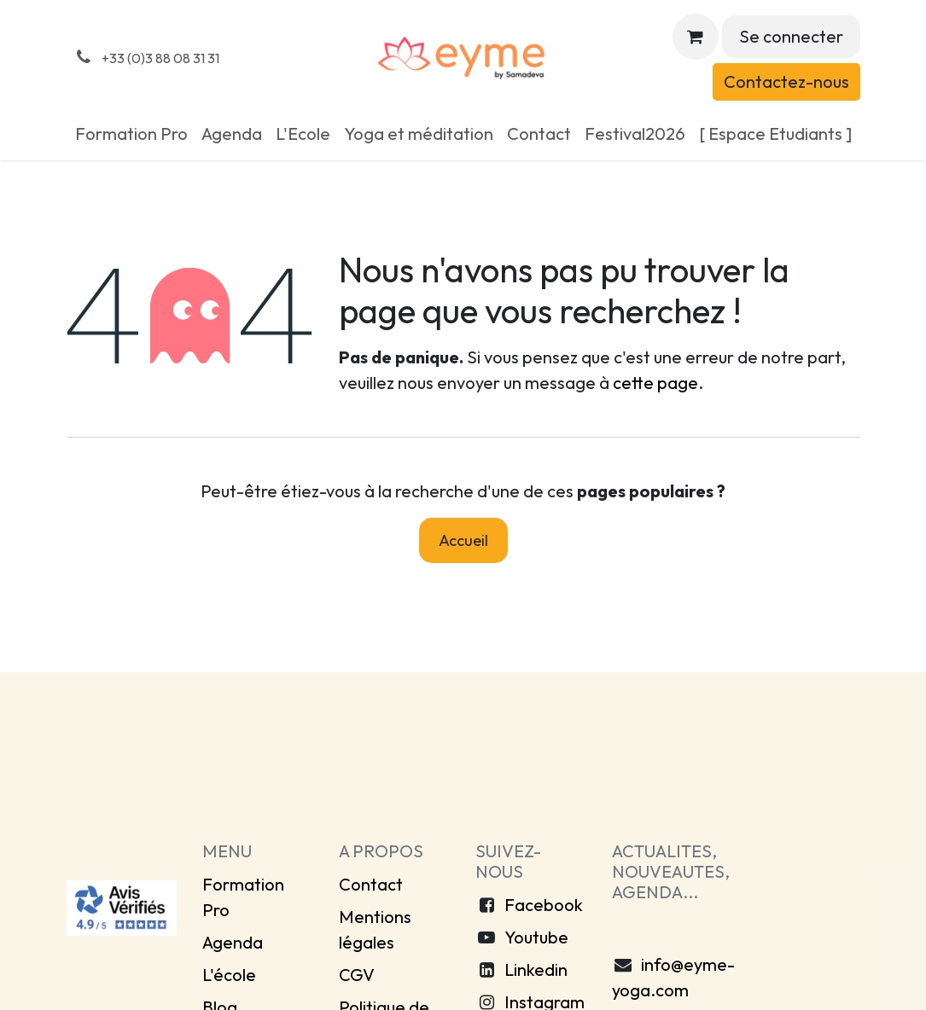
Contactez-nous (786, 81)
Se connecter (791, 36)
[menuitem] (131, 134)
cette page (655, 382)
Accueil (463, 540)
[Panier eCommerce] (696, 37)
